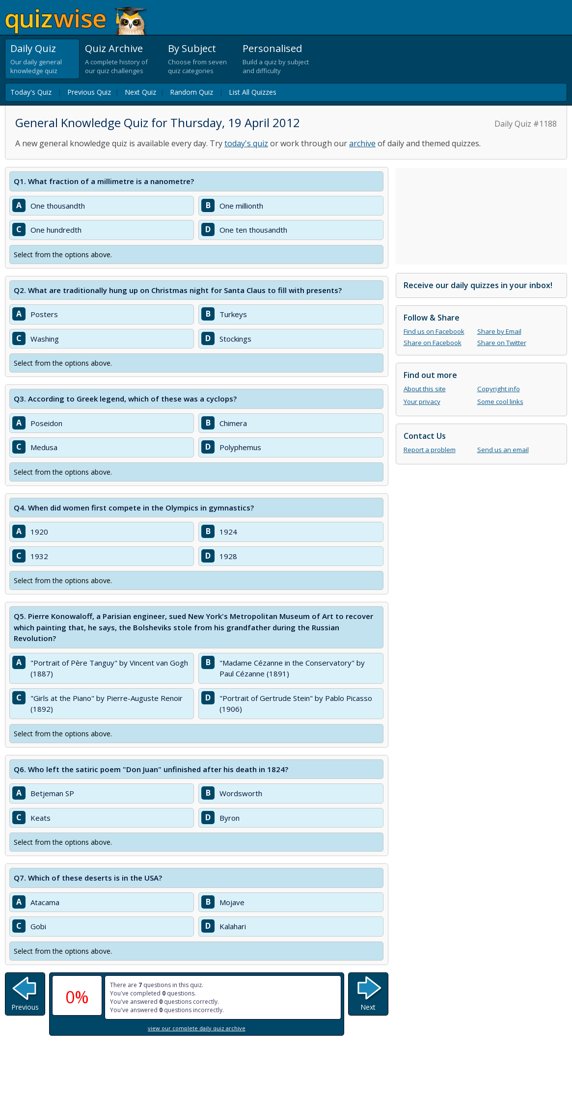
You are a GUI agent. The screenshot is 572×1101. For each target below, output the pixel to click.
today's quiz (246, 143)
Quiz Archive (114, 48)
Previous (25, 1007)
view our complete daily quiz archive (196, 1028)
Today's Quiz (31, 92)
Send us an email (503, 449)
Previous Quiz (89, 92)
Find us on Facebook (434, 331)
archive (362, 143)
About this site (425, 388)
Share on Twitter (501, 342)
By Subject (192, 48)
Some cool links (500, 401)
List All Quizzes (252, 92)
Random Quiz (191, 92)
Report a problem (430, 449)
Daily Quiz (33, 48)
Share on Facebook (433, 342)
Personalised (272, 48)
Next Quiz (140, 92)
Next (368, 1007)
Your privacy (422, 401)
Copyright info (498, 388)
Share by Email (499, 331)
